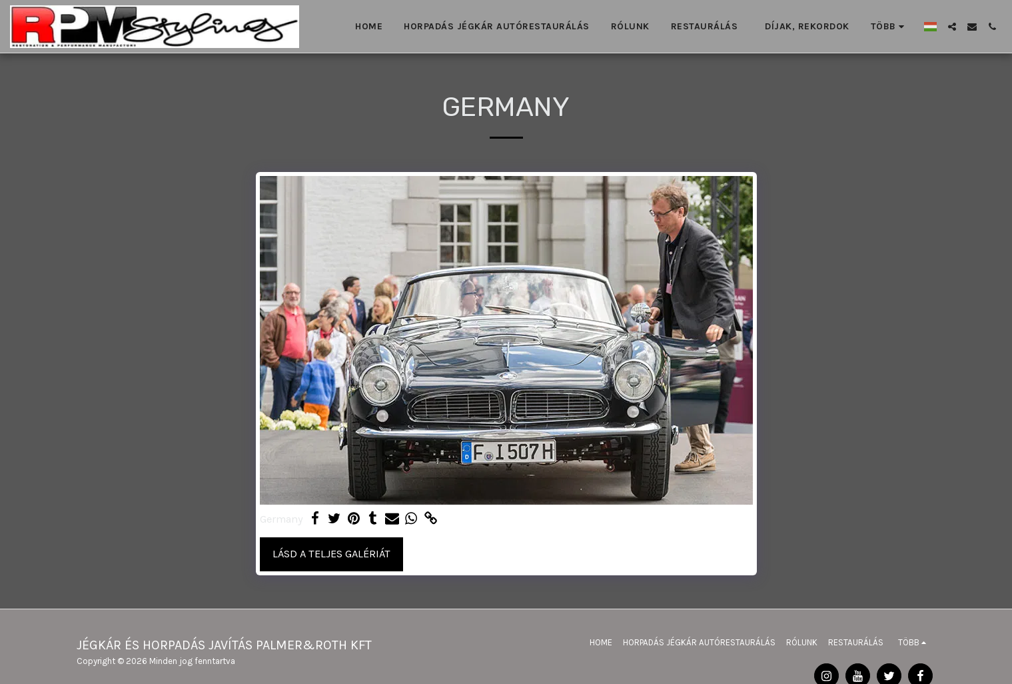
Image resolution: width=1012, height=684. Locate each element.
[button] (952, 26)
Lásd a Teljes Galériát (331, 553)
